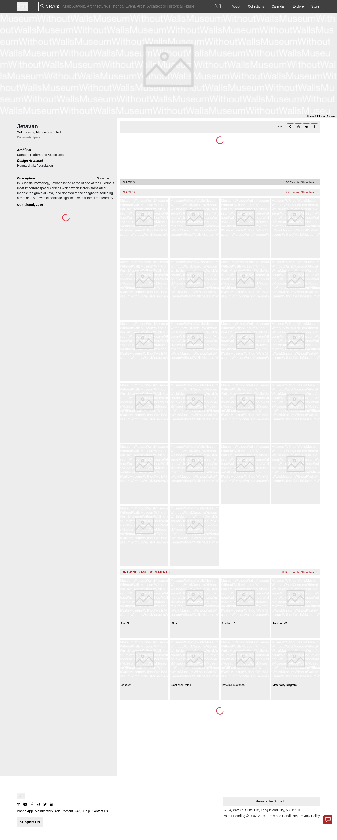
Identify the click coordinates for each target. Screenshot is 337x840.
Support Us (30, 822)
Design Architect (30, 161)
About (236, 6)
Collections (256, 6)
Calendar (278, 6)
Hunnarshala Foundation (35, 165)
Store (315, 6)
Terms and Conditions (281, 816)
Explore (298, 6)
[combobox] (61, 6)
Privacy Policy (310, 816)
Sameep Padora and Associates (40, 155)
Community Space (28, 137)
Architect (24, 150)
